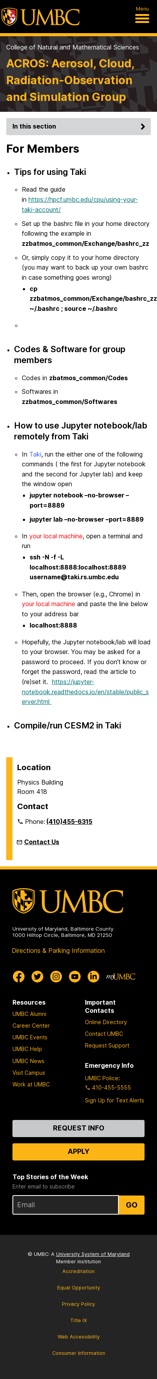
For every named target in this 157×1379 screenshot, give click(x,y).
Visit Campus (28, 1072)
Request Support (107, 1045)
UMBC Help (27, 1049)
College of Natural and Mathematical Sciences (72, 47)
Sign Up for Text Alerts (114, 1100)
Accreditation (78, 1271)
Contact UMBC (104, 1033)
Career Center (31, 1025)
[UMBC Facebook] (18, 976)
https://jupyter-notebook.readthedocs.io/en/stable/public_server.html (85, 691)
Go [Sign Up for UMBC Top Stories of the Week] (132, 1205)
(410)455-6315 (69, 821)
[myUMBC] (121, 976)
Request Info (78, 1128)
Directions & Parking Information (58, 950)
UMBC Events (30, 1037)
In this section (80, 126)
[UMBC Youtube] (74, 976)
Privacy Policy (78, 1304)
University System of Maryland (93, 1254)
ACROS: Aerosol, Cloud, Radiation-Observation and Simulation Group (70, 80)
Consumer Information (78, 1353)
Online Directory (106, 1022)
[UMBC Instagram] (56, 976)
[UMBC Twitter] (37, 976)
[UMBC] (40, 17)
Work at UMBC (31, 1084)
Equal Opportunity (78, 1288)
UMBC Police (101, 1078)
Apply (79, 1151)
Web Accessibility (79, 1337)
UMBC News (28, 1061)
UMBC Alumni (29, 1013)
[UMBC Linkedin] (93, 976)
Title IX (78, 1320)
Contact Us (41, 842)
